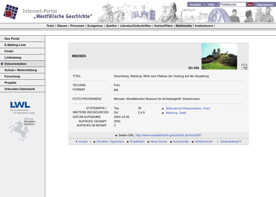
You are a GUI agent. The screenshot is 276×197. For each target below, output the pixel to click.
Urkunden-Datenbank (20, 89)
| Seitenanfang (228, 141)
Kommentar (181, 141)
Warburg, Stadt (176, 112)
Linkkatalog (13, 57)
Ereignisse (95, 25)
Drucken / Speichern (110, 141)
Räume (62, 25)
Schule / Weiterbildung (21, 70)
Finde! (9, 51)
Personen (77, 25)
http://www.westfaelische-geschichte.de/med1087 (169, 135)
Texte (50, 25)
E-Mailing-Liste (15, 45)
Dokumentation (16, 63)
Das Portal (12, 38)
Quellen (111, 25)
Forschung (12, 76)
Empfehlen (137, 141)
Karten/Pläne (163, 25)
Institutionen (204, 25)
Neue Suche (159, 141)
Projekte (10, 82)
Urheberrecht (203, 141)
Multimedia (184, 25)
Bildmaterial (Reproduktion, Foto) (188, 108)
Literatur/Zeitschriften (135, 25)
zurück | (85, 141)
